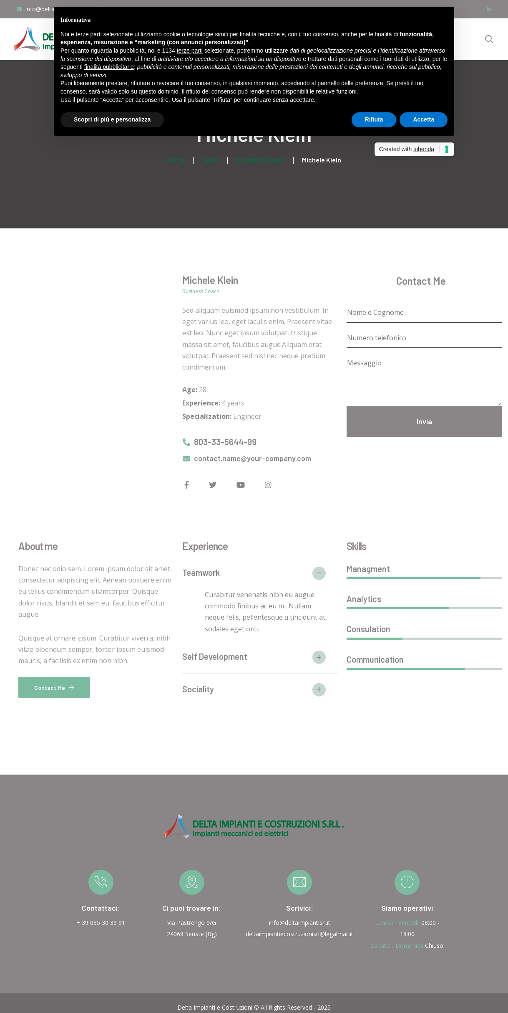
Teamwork (201, 572)
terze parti (190, 50)
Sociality (198, 689)
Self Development (214, 656)
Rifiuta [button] (374, 119)
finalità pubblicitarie (109, 66)
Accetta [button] (423, 119)
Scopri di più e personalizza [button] (112, 119)
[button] (260, 576)
